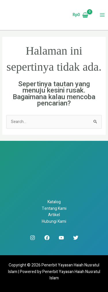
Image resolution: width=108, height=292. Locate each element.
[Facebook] (47, 237)
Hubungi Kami (54, 221)
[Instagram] (32, 237)
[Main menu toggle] (102, 15)
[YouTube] (61, 237)
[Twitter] (75, 237)
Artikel (54, 215)
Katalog (54, 202)
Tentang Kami (54, 208)
